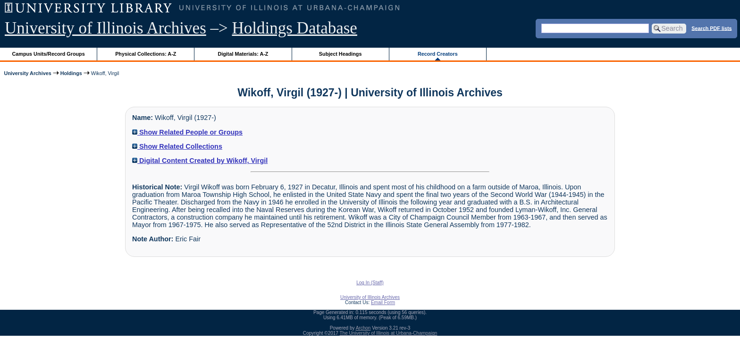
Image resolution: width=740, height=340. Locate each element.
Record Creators (438, 54)
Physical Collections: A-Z (145, 54)
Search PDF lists (711, 28)
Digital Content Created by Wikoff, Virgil (200, 160)
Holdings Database (294, 28)
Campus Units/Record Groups (48, 54)
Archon (363, 328)
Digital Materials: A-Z (243, 54)
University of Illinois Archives (105, 28)
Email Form (383, 302)
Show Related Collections (177, 146)
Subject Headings (340, 54)
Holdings (71, 73)
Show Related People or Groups (187, 132)
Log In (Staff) (370, 282)
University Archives (27, 73)
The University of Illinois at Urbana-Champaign (388, 333)
